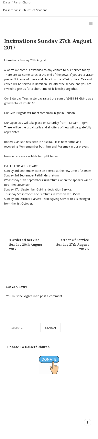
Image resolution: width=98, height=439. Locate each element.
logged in (30, 296)
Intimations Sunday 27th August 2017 (48, 44)
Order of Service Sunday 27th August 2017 (72, 244)
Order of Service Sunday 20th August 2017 (25, 244)
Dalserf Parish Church (17, 2)
